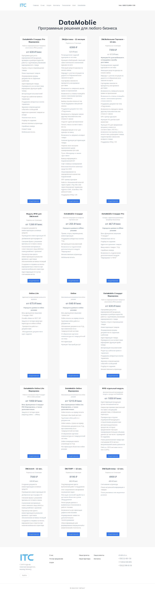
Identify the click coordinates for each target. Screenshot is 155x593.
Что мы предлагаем (56, 559)
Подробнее (34, 201)
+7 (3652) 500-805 (126, 562)
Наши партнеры (85, 559)
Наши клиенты (99, 555)
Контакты (56, 5)
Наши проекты (84, 555)
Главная (36, 5)
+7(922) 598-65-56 (126, 565)
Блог (74, 5)
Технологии (66, 5)
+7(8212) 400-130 (125, 558)
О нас (43, 5)
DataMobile (82, 5)
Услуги (49, 5)
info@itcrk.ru (123, 555)
